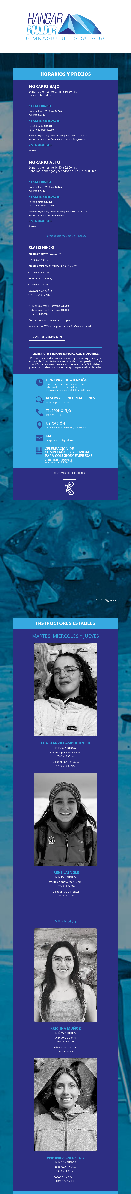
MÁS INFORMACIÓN (47, 337)
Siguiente (110, 600)
